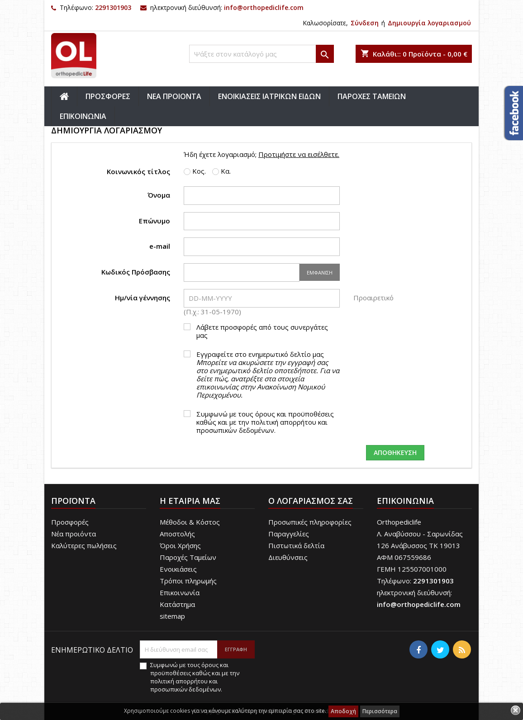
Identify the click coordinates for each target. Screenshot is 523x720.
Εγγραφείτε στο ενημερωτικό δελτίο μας (267, 374)
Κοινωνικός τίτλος (138, 171)
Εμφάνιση (320, 272)
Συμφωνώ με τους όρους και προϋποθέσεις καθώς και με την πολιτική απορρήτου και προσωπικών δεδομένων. (265, 422)
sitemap (172, 616)
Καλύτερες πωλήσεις (84, 545)
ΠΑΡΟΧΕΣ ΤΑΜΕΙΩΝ (372, 96)
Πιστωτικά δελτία (296, 545)
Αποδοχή (343, 711)
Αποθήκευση (395, 452)
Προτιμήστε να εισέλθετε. (298, 154)
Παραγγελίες (288, 533)
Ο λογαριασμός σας (310, 500)
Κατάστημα (177, 604)
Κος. (195, 171)
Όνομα (158, 194)
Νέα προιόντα (73, 533)
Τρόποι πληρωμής (188, 580)
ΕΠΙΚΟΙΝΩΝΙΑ (83, 116)
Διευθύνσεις (288, 557)
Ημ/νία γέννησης (142, 297)
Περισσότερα (379, 711)
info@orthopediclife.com (264, 7)
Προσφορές (70, 521)
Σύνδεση (365, 23)
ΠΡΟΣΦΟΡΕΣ (108, 96)
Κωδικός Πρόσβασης (135, 271)
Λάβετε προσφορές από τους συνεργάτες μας (262, 331)
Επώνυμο (154, 220)
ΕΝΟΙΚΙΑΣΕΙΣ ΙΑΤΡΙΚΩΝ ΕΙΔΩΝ (269, 96)
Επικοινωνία (180, 592)
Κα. (221, 171)
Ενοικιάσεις (178, 568)
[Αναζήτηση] (261, 54)
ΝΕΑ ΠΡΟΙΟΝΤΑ (174, 96)
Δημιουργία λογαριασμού (429, 23)
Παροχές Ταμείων (188, 557)
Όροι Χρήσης (180, 545)
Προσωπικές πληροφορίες (310, 521)
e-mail (159, 246)
